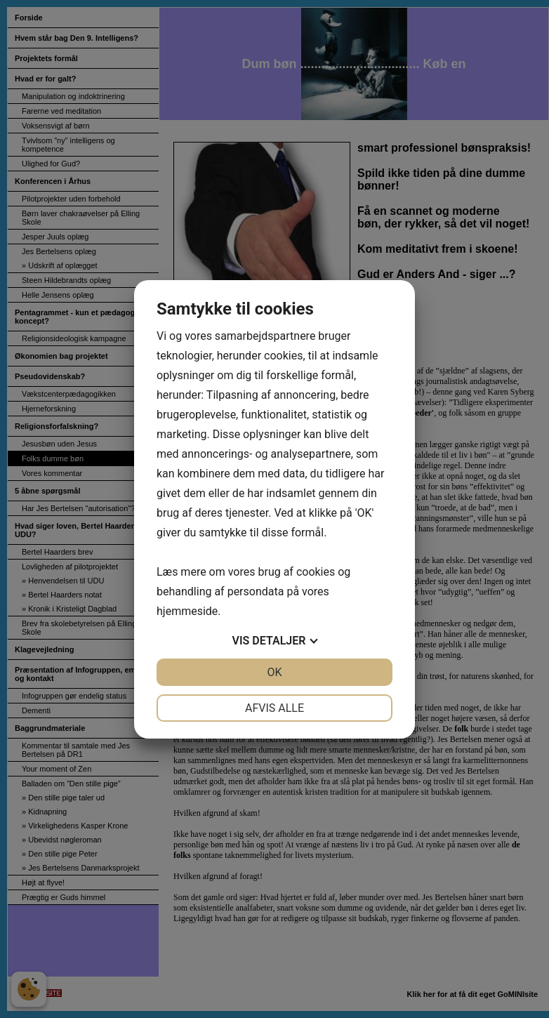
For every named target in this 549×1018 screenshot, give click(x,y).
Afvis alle (274, 708)
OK (274, 672)
